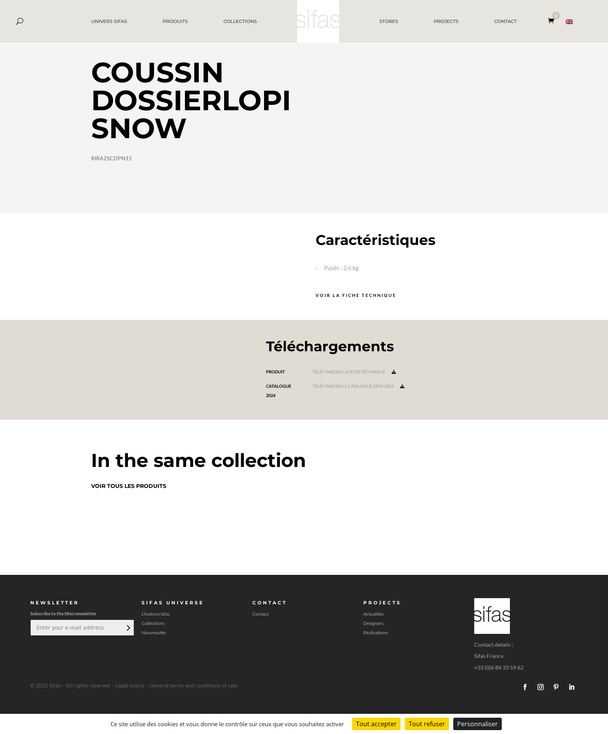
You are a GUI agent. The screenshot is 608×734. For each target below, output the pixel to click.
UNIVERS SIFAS (109, 21)
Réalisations (375, 632)
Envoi (127, 627)
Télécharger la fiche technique (354, 371)
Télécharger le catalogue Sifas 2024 (358, 386)
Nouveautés (154, 632)
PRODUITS (175, 21)
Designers (373, 623)
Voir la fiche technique (356, 295)
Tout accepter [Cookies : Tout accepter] (376, 724)
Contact (260, 614)
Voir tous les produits (128, 485)
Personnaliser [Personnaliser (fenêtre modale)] (477, 724)
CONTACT (505, 21)
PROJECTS (446, 21)
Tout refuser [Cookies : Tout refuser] (427, 724)
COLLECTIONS (240, 21)
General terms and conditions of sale (193, 685)
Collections (153, 623)
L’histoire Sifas (156, 614)
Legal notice (130, 685)
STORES (389, 21)
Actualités (373, 614)
